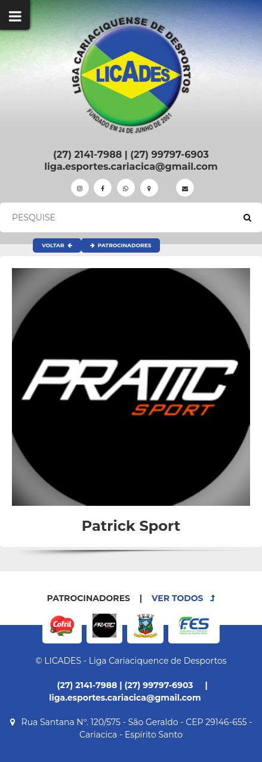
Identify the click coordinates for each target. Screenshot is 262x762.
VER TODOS (183, 598)
